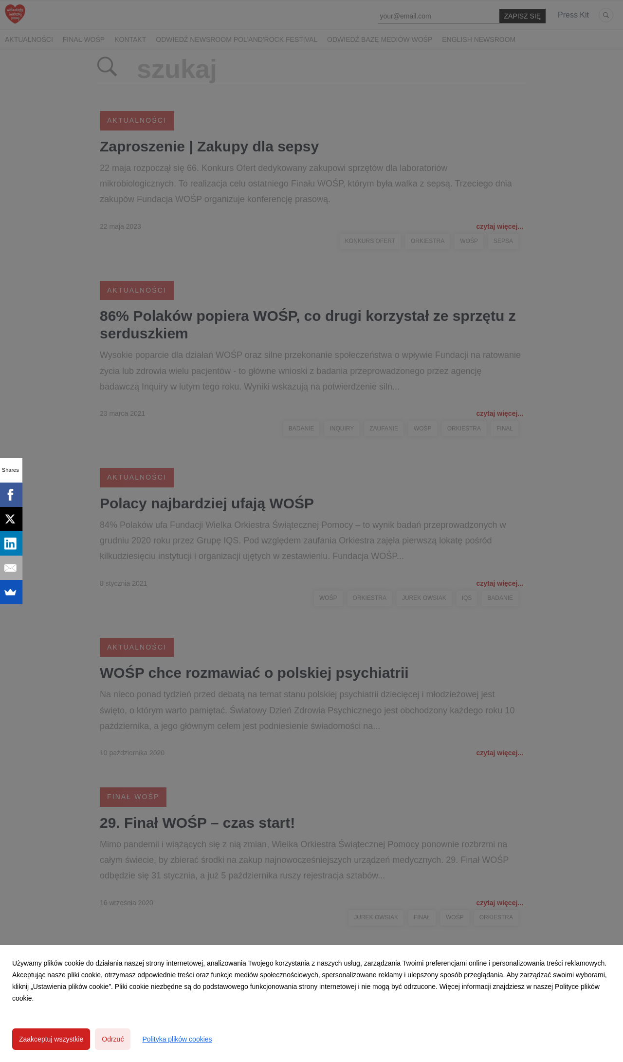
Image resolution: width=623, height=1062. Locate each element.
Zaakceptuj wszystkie (51, 1039)
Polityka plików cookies (177, 1039)
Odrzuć (113, 1039)
